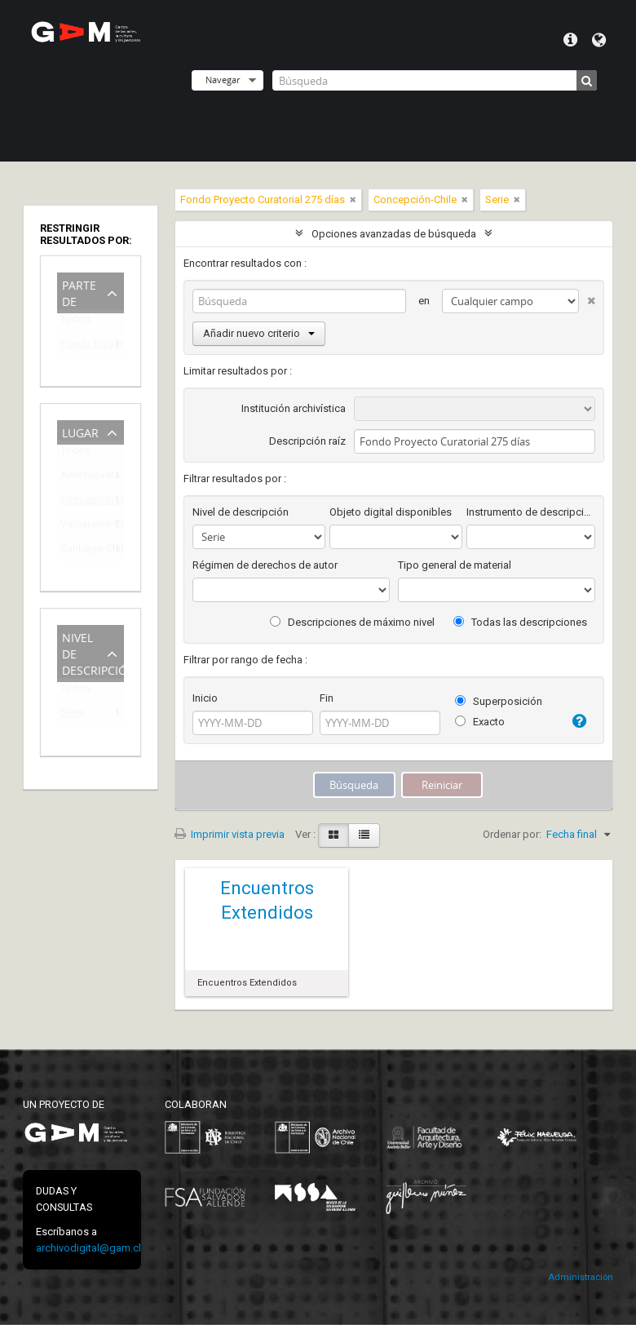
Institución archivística (293, 408)
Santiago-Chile (79, 551)
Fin (326, 698)
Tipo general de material (454, 565)
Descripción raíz (307, 441)
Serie (72, 715)
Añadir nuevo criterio (259, 333)
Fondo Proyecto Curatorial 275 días (79, 346)
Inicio (205, 698)
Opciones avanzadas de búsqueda (393, 234)
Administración (580, 1277)
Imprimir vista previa (229, 834)
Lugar (80, 431)
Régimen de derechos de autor (265, 565)
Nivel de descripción (93, 652)
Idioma (599, 40)
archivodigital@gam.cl (88, 1248)
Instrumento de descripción (530, 512)
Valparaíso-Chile (79, 527)
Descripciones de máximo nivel (352, 622)
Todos (75, 323)
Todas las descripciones (520, 622)
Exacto (480, 722)
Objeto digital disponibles (390, 512)
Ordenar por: (512, 834)
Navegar (222, 79)
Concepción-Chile (79, 502)
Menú (570, 40)
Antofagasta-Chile (79, 478)
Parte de (79, 292)
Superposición (498, 701)
